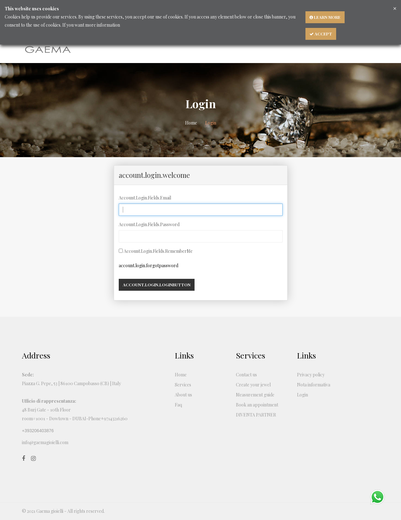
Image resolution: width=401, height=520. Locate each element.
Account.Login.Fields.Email (145, 198)
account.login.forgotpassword (148, 265)
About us (183, 395)
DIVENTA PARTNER (256, 415)
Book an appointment (257, 405)
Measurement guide (255, 395)
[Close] (394, 8)
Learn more (325, 17)
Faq (178, 405)
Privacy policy (311, 375)
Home (191, 123)
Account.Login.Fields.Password (149, 224)
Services (183, 385)
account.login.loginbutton (156, 284)
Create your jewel (253, 385)
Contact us (246, 375)
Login (302, 395)
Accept (321, 33)
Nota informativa (313, 385)
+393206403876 (38, 430)
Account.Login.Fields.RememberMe (158, 251)
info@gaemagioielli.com (45, 442)
